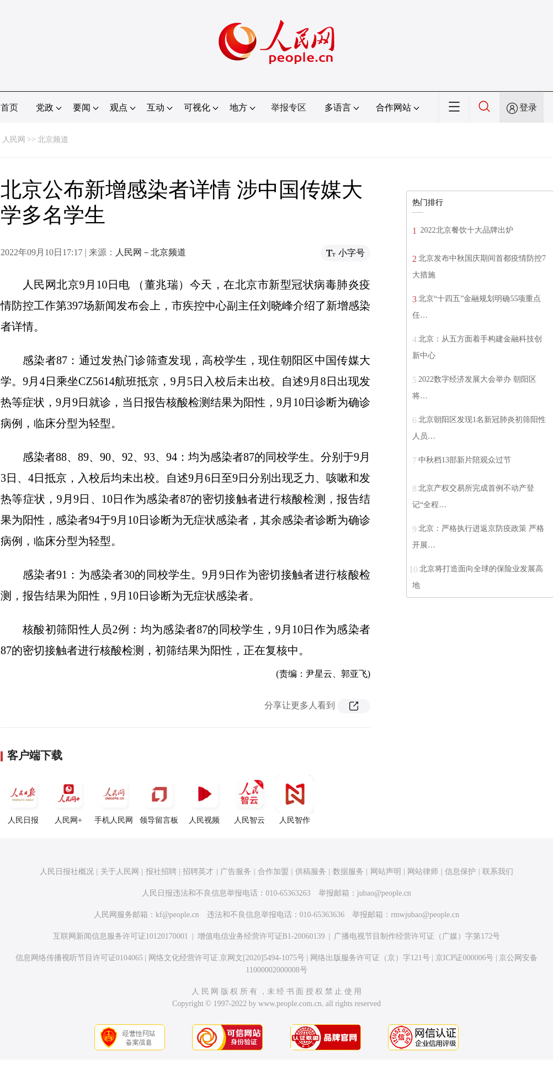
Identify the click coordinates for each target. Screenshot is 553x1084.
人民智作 (294, 799)
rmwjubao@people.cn (425, 915)
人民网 (13, 139)
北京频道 (53, 139)
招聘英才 (198, 871)
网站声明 (385, 871)
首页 (9, 107)
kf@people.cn (177, 915)
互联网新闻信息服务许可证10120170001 (120, 936)
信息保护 (460, 871)
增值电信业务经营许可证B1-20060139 (261, 936)
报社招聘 (161, 871)
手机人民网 (113, 799)
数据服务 (348, 871)
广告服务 (235, 871)
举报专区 (288, 107)
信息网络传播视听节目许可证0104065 (79, 958)
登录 (528, 107)
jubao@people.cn (384, 893)
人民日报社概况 (67, 871)
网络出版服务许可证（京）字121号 (370, 958)
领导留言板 (159, 799)
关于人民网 (119, 871)
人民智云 (249, 799)
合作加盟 (273, 871)
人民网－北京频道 (150, 252)
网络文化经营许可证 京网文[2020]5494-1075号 (226, 958)
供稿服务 (310, 871)
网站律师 (422, 871)
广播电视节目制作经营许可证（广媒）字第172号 (417, 936)
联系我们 (497, 871)
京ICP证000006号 (464, 958)
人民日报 (23, 799)
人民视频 (204, 799)
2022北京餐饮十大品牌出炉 (465, 230)
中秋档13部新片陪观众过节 (464, 460)
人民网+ (68, 799)
